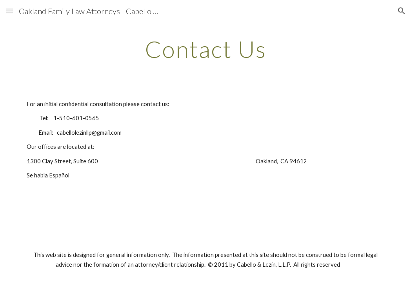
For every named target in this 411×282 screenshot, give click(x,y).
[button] (9, 11)
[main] (206, 49)
